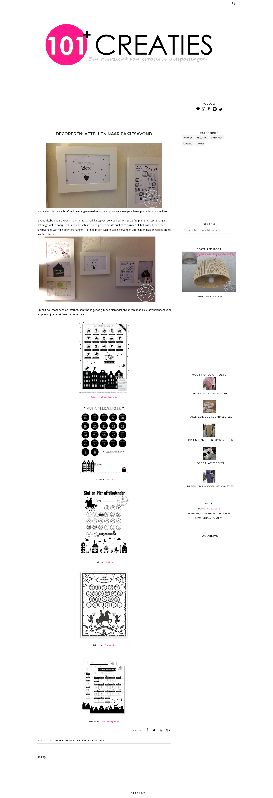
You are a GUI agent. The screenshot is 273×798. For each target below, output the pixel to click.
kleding (202, 137)
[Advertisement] (103, 110)
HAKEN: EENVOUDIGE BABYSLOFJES (210, 416)
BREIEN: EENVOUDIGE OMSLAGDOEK (210, 439)
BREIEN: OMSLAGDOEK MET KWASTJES (210, 486)
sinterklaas (84, 740)
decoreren (56, 740)
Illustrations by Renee (109, 721)
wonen (99, 740)
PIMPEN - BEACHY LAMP (209, 296)
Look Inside (109, 479)
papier (69, 740)
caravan (216, 137)
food (200, 143)
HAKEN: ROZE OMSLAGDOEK (210, 393)
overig (188, 143)
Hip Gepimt (110, 562)
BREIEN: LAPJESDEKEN (210, 463)
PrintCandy (109, 645)
